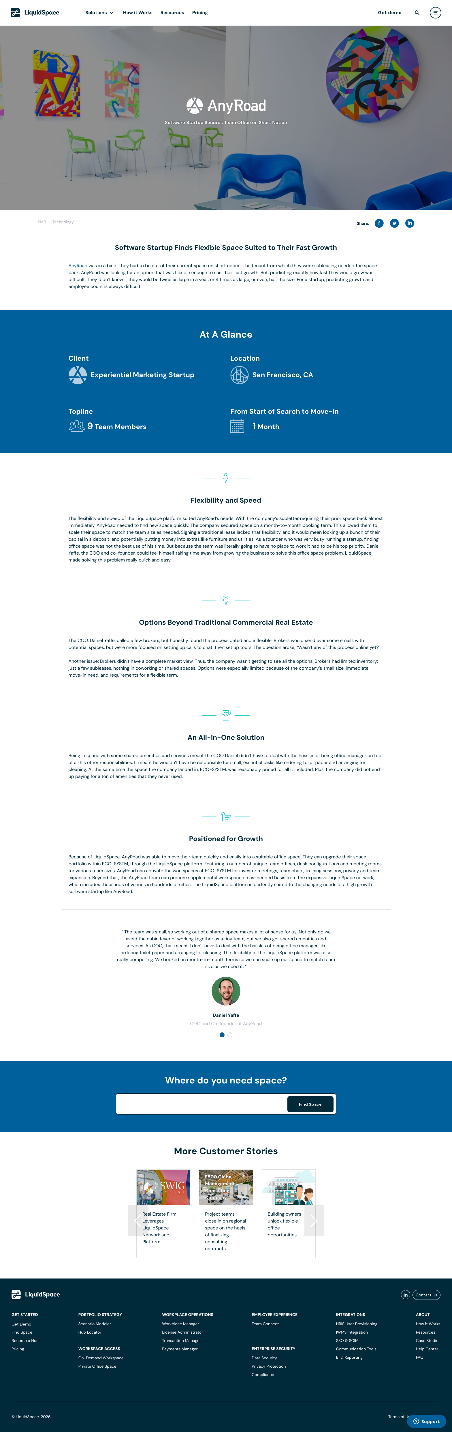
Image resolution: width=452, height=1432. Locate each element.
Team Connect (265, 1324)
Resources (172, 13)
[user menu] (435, 12)
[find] (417, 12)
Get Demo (21, 1324)
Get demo (390, 13)
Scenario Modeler (94, 1324)
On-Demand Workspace (101, 1358)
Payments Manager (179, 1349)
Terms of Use (400, 1417)
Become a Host (26, 1340)
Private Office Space (97, 1366)
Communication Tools (356, 1349)
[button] (314, 1220)
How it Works (137, 13)
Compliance (263, 1374)
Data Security (264, 1358)
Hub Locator (89, 1332)
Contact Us (426, 1295)
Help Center (427, 1349)
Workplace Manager (180, 1324)
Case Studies (428, 1340)
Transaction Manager (181, 1340)
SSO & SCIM (347, 1340)
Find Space (310, 1104)
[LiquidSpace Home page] (35, 12)
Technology (63, 222)
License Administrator (182, 1332)
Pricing (200, 13)
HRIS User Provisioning (357, 1324)
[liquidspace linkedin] (405, 1295)
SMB (42, 222)
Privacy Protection (269, 1366)
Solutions (96, 13)
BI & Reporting (349, 1357)
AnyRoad (78, 266)
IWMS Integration (352, 1332)
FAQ (419, 1357)
